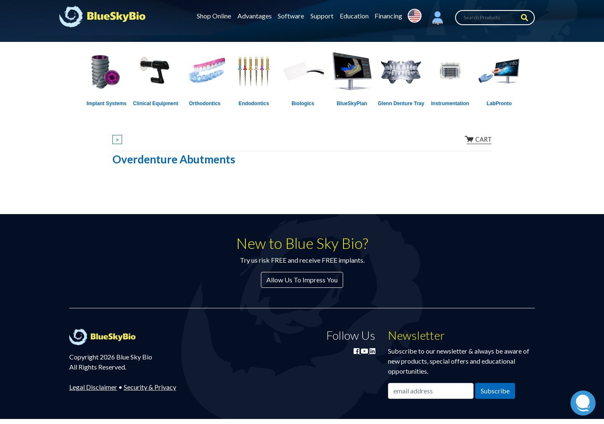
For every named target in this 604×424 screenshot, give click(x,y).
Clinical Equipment (155, 103)
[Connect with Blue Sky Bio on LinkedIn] (372, 351)
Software (291, 16)
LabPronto (499, 103)
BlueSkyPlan (352, 103)
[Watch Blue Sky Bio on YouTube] (365, 351)
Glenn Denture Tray (401, 103)
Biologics (303, 103)
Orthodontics (204, 103)
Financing (388, 16)
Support (321, 16)
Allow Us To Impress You (302, 280)
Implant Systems (106, 103)
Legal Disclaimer (93, 387)
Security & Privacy (150, 387)
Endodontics (254, 103)
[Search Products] (495, 17)
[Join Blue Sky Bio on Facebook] (357, 351)
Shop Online (214, 16)
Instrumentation (450, 103)
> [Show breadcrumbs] (117, 139)
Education (354, 16)
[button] (437, 17)
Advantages (254, 16)
